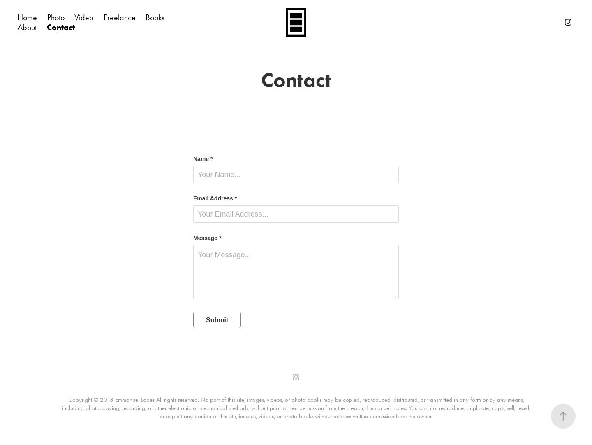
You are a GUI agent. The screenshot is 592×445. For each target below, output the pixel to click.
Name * (203, 159)
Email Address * (215, 198)
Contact (61, 27)
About (27, 27)
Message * (207, 238)
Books (155, 17)
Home (27, 17)
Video (83, 17)
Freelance (120, 17)
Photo (56, 17)
